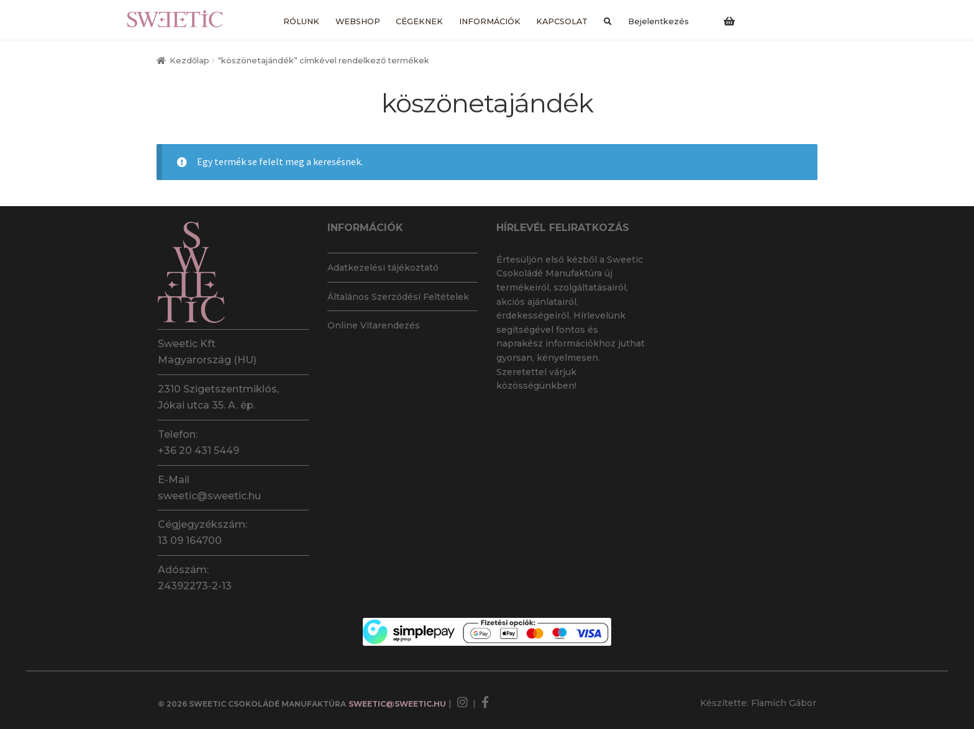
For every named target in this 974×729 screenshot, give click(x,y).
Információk (490, 21)
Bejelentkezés (658, 21)
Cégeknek (419, 21)
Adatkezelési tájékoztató (383, 267)
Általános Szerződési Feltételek (398, 296)
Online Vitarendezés (373, 325)
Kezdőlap (189, 60)
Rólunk (301, 21)
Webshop (357, 21)
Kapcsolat (562, 21)
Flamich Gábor (783, 703)
